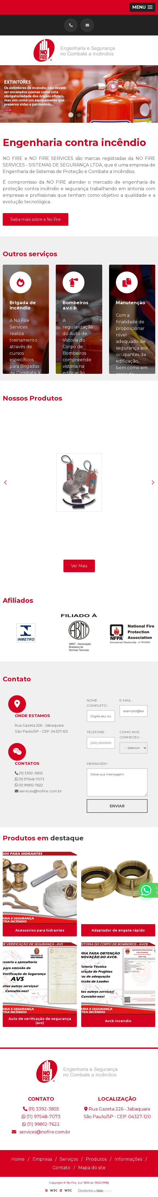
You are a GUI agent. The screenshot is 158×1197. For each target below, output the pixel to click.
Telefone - (97, 732)
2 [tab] (79, 116)
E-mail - (126, 700)
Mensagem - (98, 764)
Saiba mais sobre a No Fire (35, 219)
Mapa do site (92, 1167)
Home (18, 1159)
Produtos (96, 1159)
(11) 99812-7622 (29, 785)
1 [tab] (71, 116)
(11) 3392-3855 (29, 773)
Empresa (42, 1159)
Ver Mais (79, 565)
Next (152, 482)
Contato (61, 1167)
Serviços (69, 1159)
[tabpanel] (79, 94)
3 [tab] (87, 116)
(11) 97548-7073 (29, 779)
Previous (5, 482)
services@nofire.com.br (41, 1132)
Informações (128, 1159)
